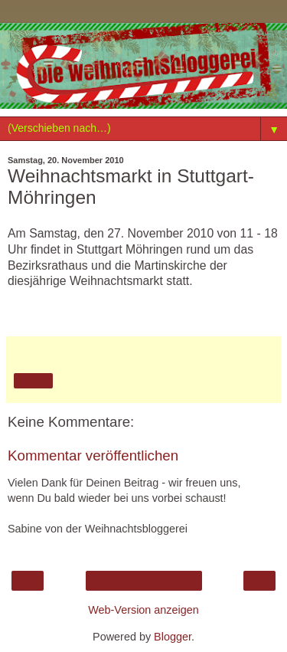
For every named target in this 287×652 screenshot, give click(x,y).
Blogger (172, 637)
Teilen (33, 380)
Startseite (143, 580)
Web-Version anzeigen (143, 610)
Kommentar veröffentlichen (93, 455)
